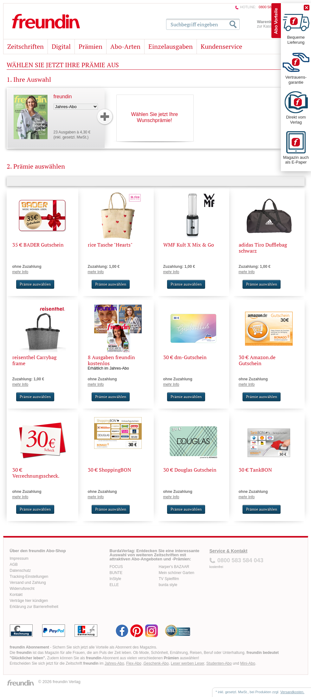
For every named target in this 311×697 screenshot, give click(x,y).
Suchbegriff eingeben (194, 24)
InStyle (115, 579)
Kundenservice (221, 46)
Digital (61, 46)
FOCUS (116, 567)
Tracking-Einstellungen (29, 576)
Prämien (90, 46)
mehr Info (20, 272)
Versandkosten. (292, 692)
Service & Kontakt (229, 550)
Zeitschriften (25, 46)
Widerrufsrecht (22, 588)
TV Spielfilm (169, 579)
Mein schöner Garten (176, 573)
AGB (14, 564)
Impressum (19, 558)
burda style (168, 585)
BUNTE (116, 573)
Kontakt (16, 594)
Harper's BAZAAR (174, 567)
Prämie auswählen (35, 284)
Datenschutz (20, 570)
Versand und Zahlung (28, 582)
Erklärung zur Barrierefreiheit (34, 606)
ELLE (114, 585)
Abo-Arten (125, 46)
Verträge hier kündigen (29, 600)
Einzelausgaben (170, 46)
